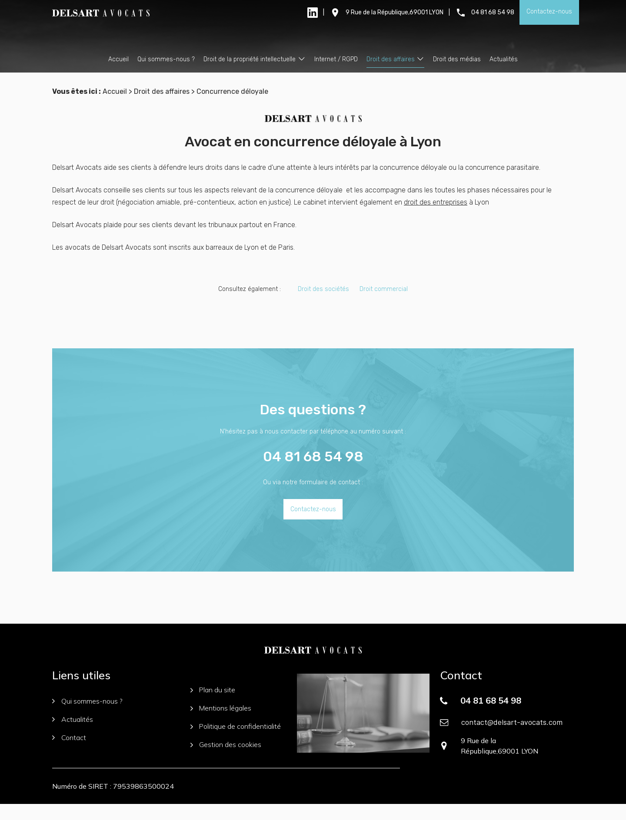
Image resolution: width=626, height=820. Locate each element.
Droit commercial (384, 304)
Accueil (118, 59)
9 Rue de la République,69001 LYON (394, 12)
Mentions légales (221, 723)
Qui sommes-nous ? (166, 59)
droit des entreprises (435, 218)
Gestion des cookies (226, 760)
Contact (69, 752)
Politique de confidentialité (235, 742)
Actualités (503, 59)
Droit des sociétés (323, 304)
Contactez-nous (549, 11)
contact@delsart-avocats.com (512, 737)
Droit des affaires (390, 59)
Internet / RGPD (336, 59)
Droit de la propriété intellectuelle (249, 59)
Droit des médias (457, 59)
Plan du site (213, 705)
